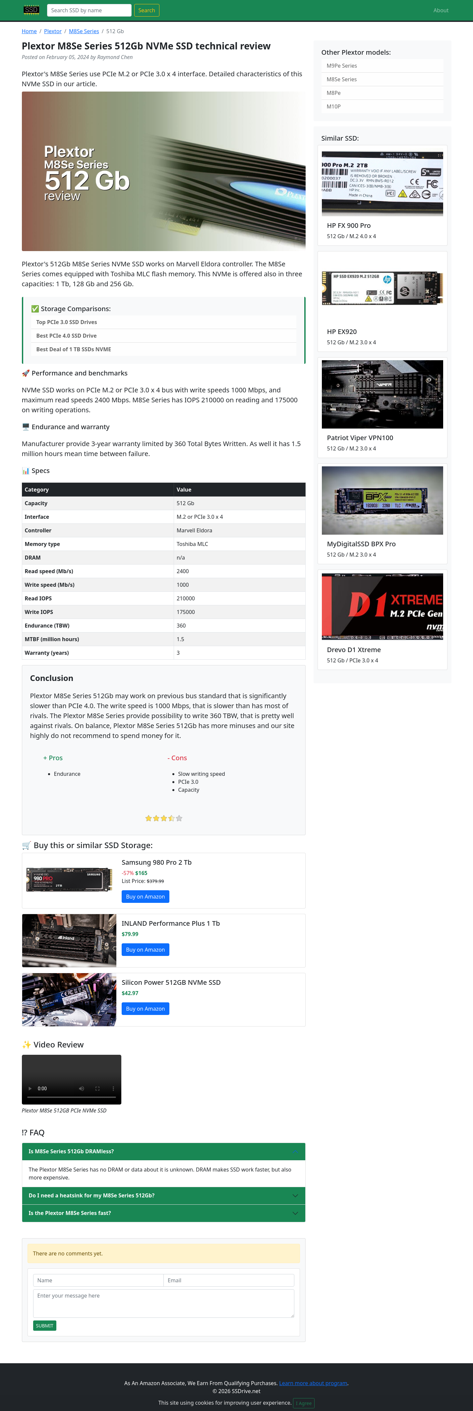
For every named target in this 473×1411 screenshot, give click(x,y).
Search (147, 10)
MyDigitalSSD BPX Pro (361, 543)
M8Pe (334, 93)
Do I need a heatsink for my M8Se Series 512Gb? (92, 1195)
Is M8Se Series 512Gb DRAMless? (71, 1151)
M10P (334, 106)
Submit (44, 1325)
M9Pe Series (342, 65)
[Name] (98, 1280)
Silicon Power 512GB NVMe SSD (171, 982)
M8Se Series (84, 31)
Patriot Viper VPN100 (360, 437)
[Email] (228, 1280)
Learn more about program (313, 1383)
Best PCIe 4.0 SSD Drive (66, 335)
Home (29, 31)
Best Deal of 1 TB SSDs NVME (73, 349)
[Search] (89, 10)
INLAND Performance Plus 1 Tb (171, 923)
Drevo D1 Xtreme (354, 649)
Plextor (53, 31)
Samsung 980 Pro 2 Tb (157, 862)
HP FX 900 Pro (349, 225)
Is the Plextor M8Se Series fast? (70, 1213)
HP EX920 (342, 331)
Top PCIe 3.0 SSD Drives (66, 322)
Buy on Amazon (145, 896)
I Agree (304, 1403)
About (441, 10)
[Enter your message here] (163, 1303)
